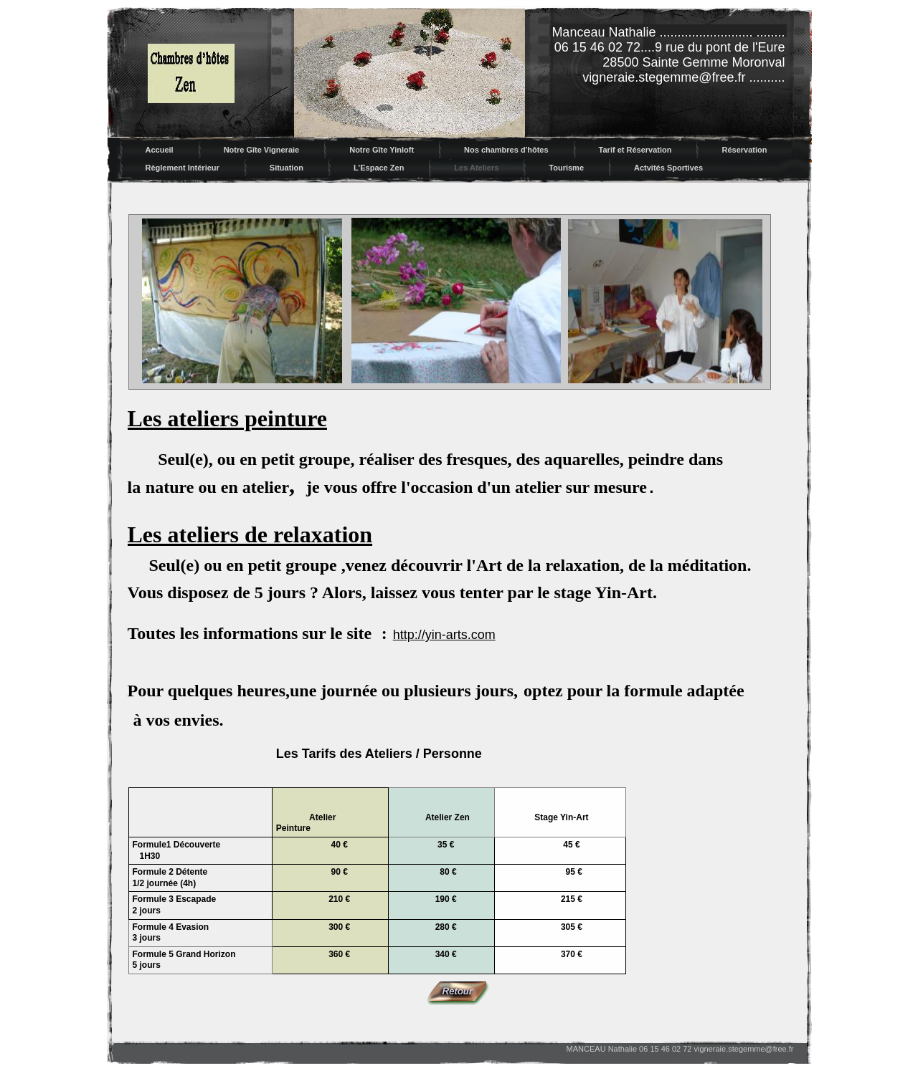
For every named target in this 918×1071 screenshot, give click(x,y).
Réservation (744, 149)
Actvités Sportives (668, 167)
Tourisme (566, 167)
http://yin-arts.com (444, 635)
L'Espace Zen (379, 167)
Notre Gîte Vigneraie (262, 149)
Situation (286, 167)
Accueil (160, 149)
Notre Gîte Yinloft (381, 149)
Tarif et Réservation (635, 149)
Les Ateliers (476, 167)
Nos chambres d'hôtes (506, 149)
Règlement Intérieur (182, 167)
